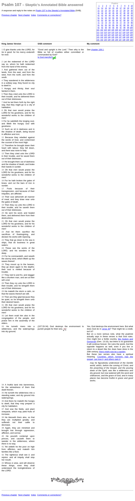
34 (110, 13)
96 (117, 27)
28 (124, 11)
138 (123, 37)
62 (102, 20)
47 (121, 15)
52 (102, 18)
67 (121, 20)
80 (132, 23)
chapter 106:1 (97, 49)
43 (106, 15)
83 (106, 25)
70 (132, 20)
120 (131, 32)
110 (131, 30)
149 (127, 40)
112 (101, 32)
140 (131, 37)
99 (128, 27)
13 (106, 8)
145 (112, 40)
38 (124, 13)
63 (106, 20)
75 (113, 23)
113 (105, 32)
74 (110, 23)
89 (128, 25)
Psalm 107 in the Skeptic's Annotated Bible (55, 10)
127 (120, 35)
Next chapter (24, 15)
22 (102, 11)
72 (102, 23)
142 (101, 40)
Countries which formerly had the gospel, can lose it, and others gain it (110, 358)
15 (113, 8)
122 (101, 35)
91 (99, 27)
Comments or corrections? (49, 15)
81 (99, 25)
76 (117, 23)
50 (132, 15)
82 (102, 25)
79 (128, 23)
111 (98, 32)
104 (109, 30)
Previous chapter (9, 15)
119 (127, 32)
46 (117, 15)
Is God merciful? (45, 57)
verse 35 (106, 329)
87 (121, 25)
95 (113, 27)
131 (98, 37)
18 (124, 8)
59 (128, 18)
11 (99, 8)
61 (99, 20)
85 (113, 25)
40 (132, 13)
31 (99, 13)
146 (116, 40)
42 (102, 15)
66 (117, 20)
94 (110, 27)
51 (99, 18)
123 (105, 35)
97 (121, 27)
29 (128, 11)
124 (109, 35)
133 (105, 37)
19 (128, 8)
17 (121, 8)
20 (132, 8)
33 (106, 13)
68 (124, 20)
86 (117, 25)
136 (116, 37)
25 (113, 11)
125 (112, 35)
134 (109, 37)
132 (101, 37)
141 (98, 40)
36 (117, 13)
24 (110, 11)
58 (124, 18)
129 (127, 35)
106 (116, 30)
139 (127, 37)
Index (33, 15)
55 (113, 18)
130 (131, 35)
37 (121, 13)
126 (116, 35)
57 (121, 18)
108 (123, 30)
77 (121, 23)
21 (99, 11)
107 (120, 30)
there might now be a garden (112, 351)
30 (132, 11)
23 (106, 11)
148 (123, 40)
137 (120, 37)
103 (105, 30)
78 (124, 23)
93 (106, 27)
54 (110, 18)
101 (98, 30)
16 (117, 8)
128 (123, 35)
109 (127, 30)
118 (123, 32)
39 (128, 13)
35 (113, 13)
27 (121, 11)
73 (106, 23)
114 (109, 32)
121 (98, 35)
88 (124, 25)
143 (105, 40)
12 (102, 8)
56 (117, 18)
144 (109, 40)
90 (132, 25)
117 (120, 32)
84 (110, 25)
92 (102, 27)
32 (102, 13)
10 (132, 6)
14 (110, 8)
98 (124, 27)
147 (120, 40)
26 (117, 11)
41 (99, 15)
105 (112, 30)
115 (112, 32)
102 (101, 30)
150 (131, 40)
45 (113, 15)
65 (113, 20)
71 (99, 23)
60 (132, 18)
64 (110, 20)
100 (131, 27)
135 (112, 37)
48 (124, 15)
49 (128, 15)
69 (128, 20)
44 (110, 15)
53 (106, 18)
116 (116, 32)
